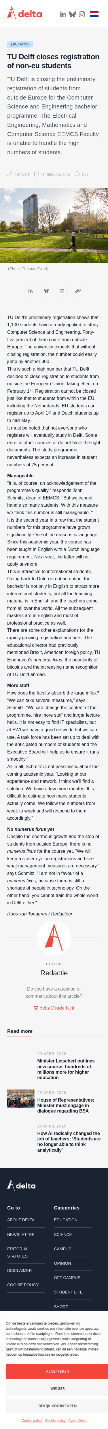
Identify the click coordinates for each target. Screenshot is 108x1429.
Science (63, 1234)
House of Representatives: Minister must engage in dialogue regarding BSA (65, 1105)
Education (20, 44)
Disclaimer (19, 1270)
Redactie (22, 174)
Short (61, 1306)
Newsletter (21, 1234)
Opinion (62, 1263)
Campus (62, 1249)
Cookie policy (32, 1421)
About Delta (78, 1421)
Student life (68, 1292)
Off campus (67, 1277)
